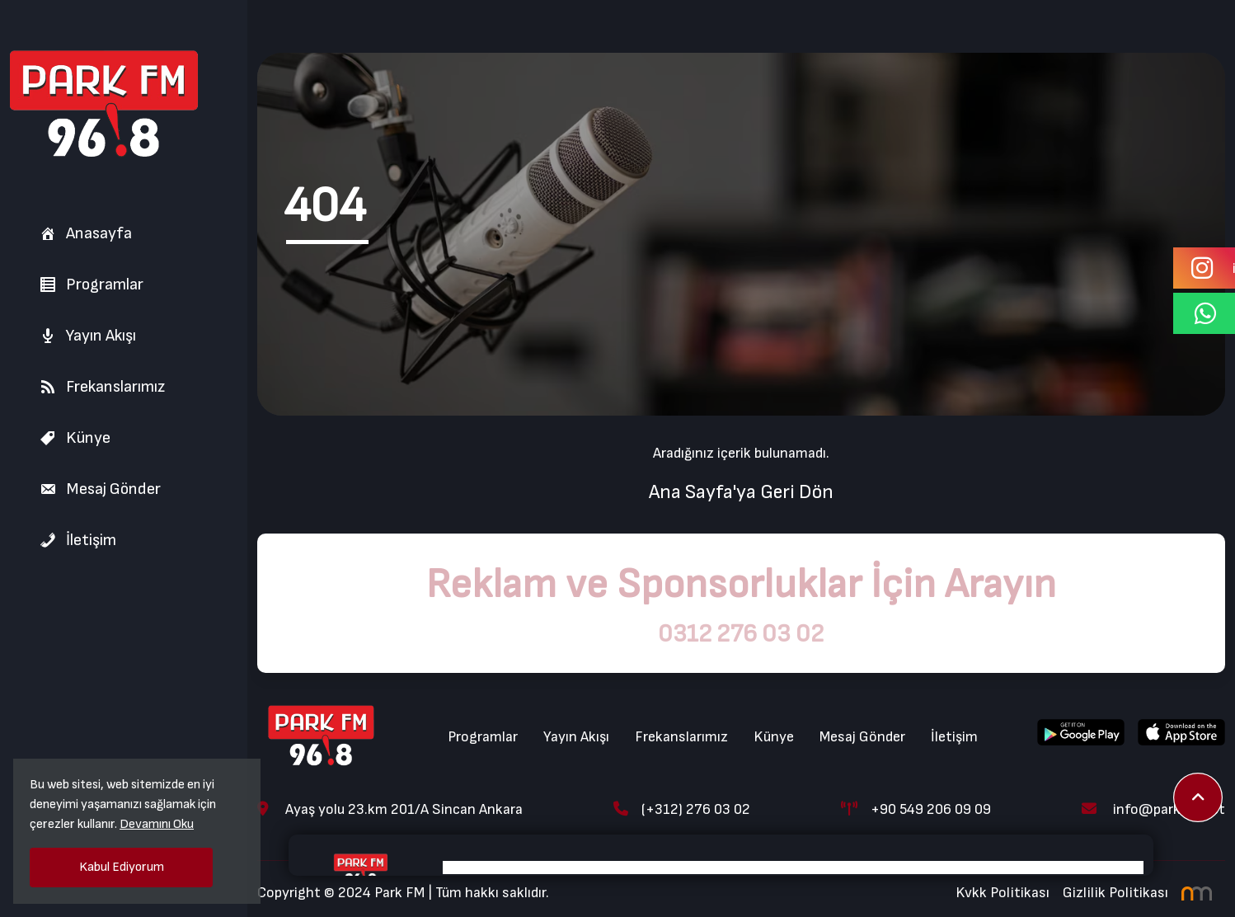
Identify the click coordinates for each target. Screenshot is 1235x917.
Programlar (91, 284)
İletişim (78, 540)
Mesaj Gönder (100, 489)
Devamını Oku (157, 824)
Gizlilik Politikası (1115, 892)
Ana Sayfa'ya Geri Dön (741, 492)
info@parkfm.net (1153, 809)
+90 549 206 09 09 (916, 809)
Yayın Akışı (88, 336)
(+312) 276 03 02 (681, 809)
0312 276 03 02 (741, 634)
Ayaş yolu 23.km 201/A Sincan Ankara (390, 809)
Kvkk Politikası (1003, 892)
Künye (75, 438)
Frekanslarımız (102, 387)
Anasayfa (86, 233)
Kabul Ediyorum (121, 867)
